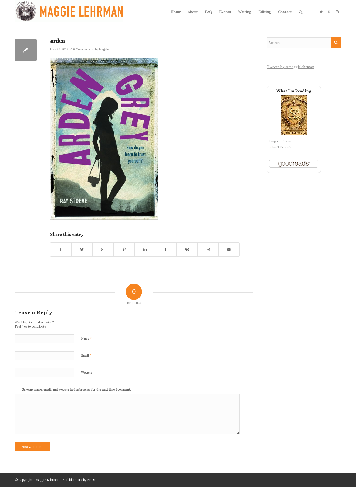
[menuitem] (175, 12)
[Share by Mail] (229, 249)
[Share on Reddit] (208, 249)
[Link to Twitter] (321, 12)
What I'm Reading (293, 91)
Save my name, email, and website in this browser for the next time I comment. (76, 389)
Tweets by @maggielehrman (290, 67)
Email (86, 355)
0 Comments (81, 49)
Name (86, 338)
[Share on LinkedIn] (145, 249)
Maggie (104, 49)
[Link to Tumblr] (329, 12)
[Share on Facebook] (61, 249)
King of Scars (280, 141)
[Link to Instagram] (337, 12)
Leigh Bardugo (281, 147)
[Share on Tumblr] (165, 249)
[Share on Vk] (187, 249)
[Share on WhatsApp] (103, 249)
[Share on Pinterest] (124, 249)
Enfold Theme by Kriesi (78, 480)
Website (86, 372)
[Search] (300, 12)
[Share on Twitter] (82, 249)
